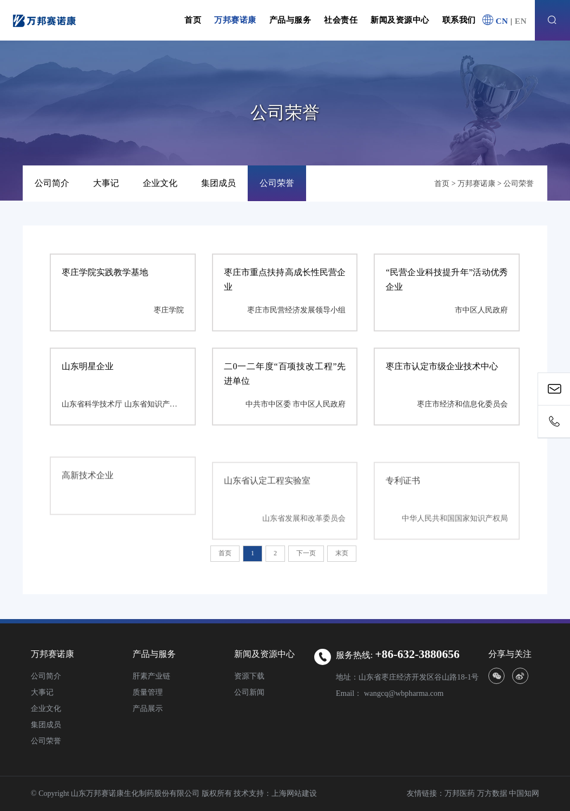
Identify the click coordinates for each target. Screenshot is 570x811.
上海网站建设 (294, 793)
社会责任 (340, 19)
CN (501, 20)
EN (521, 20)
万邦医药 (460, 793)
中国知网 (524, 793)
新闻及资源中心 (399, 19)
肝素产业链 (151, 676)
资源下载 (249, 676)
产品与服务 (290, 19)
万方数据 (492, 793)
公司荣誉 (277, 183)
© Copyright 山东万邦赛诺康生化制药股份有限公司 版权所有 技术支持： (151, 793)
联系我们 (459, 19)
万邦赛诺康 (235, 19)
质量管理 (147, 692)
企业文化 (160, 183)
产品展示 (147, 708)
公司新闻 (249, 692)
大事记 (106, 183)
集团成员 (218, 183)
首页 (192, 19)
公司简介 (52, 183)
